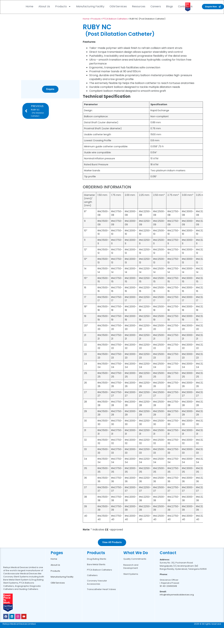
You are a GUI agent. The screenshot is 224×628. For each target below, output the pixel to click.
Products (63, 6)
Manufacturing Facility (90, 6)
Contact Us (185, 6)
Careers (155, 6)
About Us (44, 6)
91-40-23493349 (168, 586)
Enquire (50, 89)
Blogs (169, 6)
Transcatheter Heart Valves (101, 589)
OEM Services (118, 6)
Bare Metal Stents (96, 564)
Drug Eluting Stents (96, 559)
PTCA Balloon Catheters (115, 18)
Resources (138, 6)
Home (29, 6)
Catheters (92, 575)
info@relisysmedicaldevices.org (177, 594)
